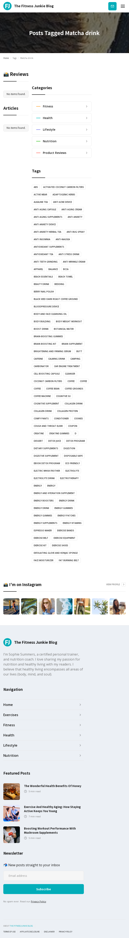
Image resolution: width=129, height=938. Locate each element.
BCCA (66, 269)
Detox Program (75, 440)
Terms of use (9, 932)
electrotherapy (69, 478)
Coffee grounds (74, 388)
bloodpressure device (46, 306)
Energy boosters (44, 500)
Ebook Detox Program (47, 463)
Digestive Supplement (46, 455)
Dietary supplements (46, 448)
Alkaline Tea (41, 202)
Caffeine (38, 358)
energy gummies (63, 508)
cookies (78, 418)
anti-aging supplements (48, 216)
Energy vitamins (72, 523)
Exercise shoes (60, 545)
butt (79, 351)
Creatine (39, 433)
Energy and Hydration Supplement (54, 493)
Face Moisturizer (43, 560)
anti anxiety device (45, 224)
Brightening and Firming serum (52, 351)
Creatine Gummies (59, 433)
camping (75, 358)
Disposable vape (73, 455)
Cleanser (70, 373)
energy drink (66, 500)
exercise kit (40, 545)
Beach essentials (43, 276)
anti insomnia (42, 239)
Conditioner (61, 418)
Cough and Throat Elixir (48, 426)
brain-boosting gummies (48, 336)
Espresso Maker (43, 530)
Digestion (69, 448)
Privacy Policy (38, 901)
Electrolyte (72, 470)
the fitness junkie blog (21, 926)
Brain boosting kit (45, 343)
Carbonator (41, 366)
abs (36, 187)
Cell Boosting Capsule (47, 373)
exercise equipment (64, 538)
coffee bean (52, 388)
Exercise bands (65, 530)
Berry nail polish (44, 291)
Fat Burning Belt (69, 560)
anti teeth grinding (46, 261)
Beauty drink (41, 284)
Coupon (72, 426)
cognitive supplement (46, 403)
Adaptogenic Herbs (64, 194)
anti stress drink (69, 254)
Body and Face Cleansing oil (50, 314)
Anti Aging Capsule (45, 209)
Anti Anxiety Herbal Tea (47, 231)
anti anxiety (75, 216)
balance (53, 269)
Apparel (38, 269)
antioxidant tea (43, 254)
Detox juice (54, 440)
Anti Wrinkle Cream (74, 261)
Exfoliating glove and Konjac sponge (56, 552)
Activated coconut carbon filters (63, 187)
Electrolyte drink (44, 478)
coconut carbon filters (48, 381)
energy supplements (45, 523)
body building (42, 321)
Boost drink (41, 328)
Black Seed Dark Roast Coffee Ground (56, 299)
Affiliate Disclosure (30, 932)
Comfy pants (41, 418)
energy (38, 485)
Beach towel (65, 276)
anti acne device (62, 202)
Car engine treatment (67, 366)
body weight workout (69, 321)
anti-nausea (63, 239)
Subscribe (112, 6)
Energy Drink (41, 508)
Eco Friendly (72, 463)
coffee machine (42, 396)
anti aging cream (71, 209)
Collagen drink (74, 403)
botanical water (64, 328)
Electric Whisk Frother (47, 470)
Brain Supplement (72, 343)
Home (6, 58)
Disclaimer (49, 932)
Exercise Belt (41, 538)
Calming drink (56, 358)
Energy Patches (67, 515)
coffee (71, 381)
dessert (38, 440)
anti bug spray (75, 231)
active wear (40, 194)
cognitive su (63, 396)
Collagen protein (67, 411)
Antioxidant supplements (49, 246)
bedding (59, 284)
